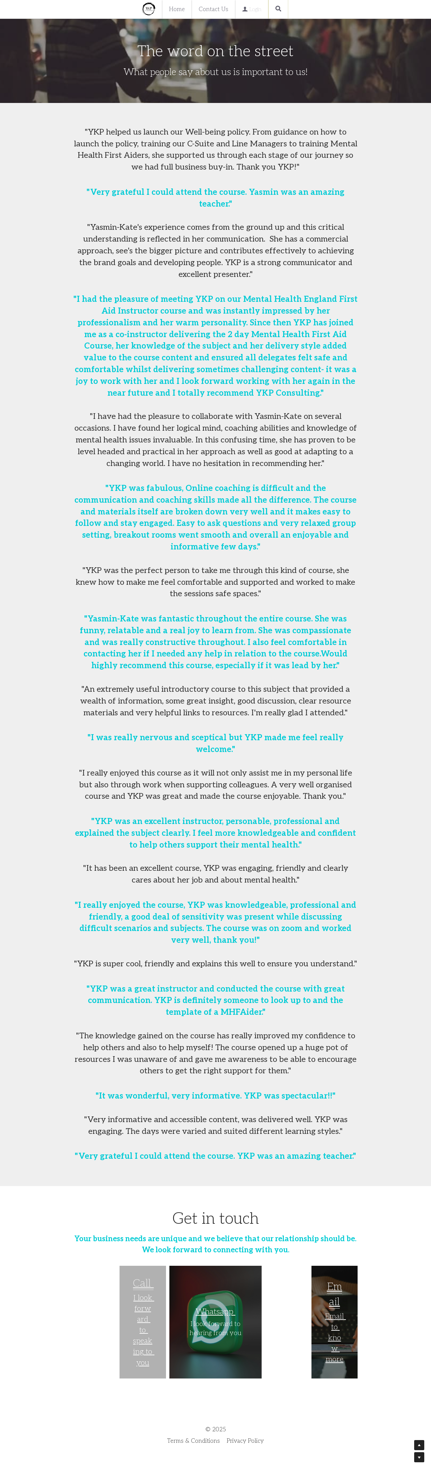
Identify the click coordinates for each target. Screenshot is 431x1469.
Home (177, 9)
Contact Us (213, 9)
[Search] (278, 9)
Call (143, 1283)
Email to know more (335, 1338)
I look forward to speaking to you (143, 1330)
